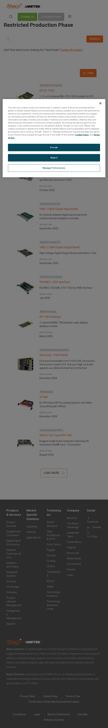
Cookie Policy (82, 135)
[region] (54, 138)
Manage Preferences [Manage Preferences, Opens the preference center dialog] (54, 168)
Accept (54, 147)
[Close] (100, 103)
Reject (54, 157)
